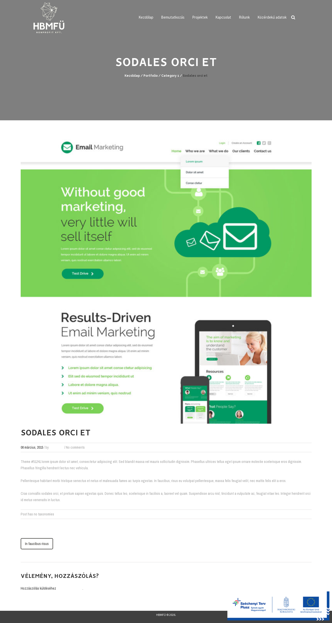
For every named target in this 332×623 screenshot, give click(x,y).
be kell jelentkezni (69, 588)
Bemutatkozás (173, 17)
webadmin (57, 447)
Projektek (200, 17)
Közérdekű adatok (272, 17)
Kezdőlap (146, 17)
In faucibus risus (37, 543)
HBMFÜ (161, 615)
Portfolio (150, 75)
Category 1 (170, 75)
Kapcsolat (223, 17)
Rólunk (244, 17)
